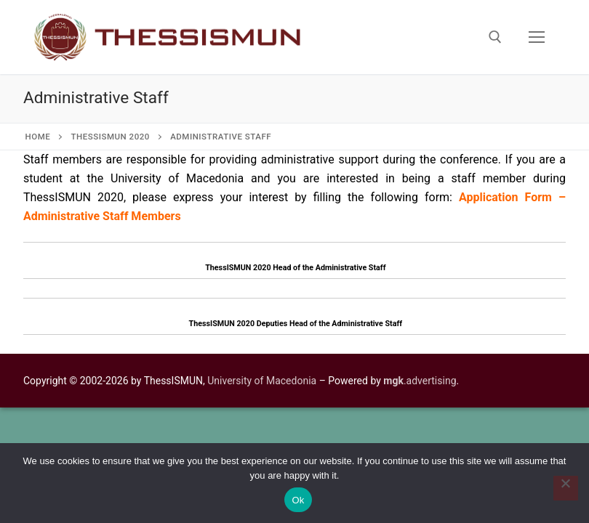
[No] (565, 488)
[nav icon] (536, 37)
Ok (298, 500)
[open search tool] (495, 37)
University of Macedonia (261, 380)
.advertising (419, 380)
